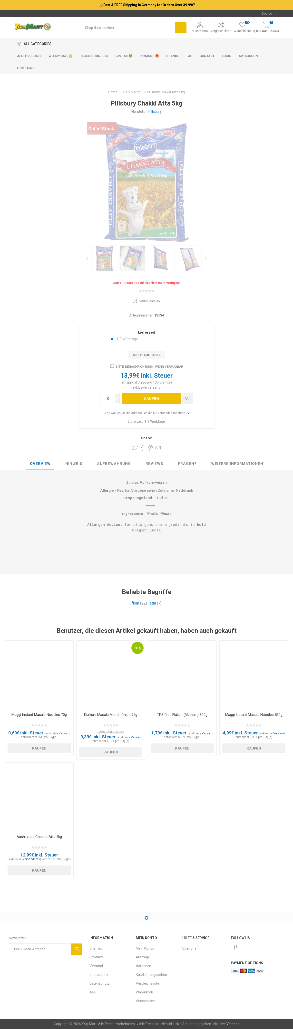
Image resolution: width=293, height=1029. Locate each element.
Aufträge (143, 957)
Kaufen (151, 398)
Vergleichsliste (220, 31)
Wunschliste (145, 1001)
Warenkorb (144, 992)
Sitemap (96, 948)
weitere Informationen (237, 464)
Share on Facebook (143, 448)
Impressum (98, 974)
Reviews (154, 464)
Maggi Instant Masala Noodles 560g (254, 714)
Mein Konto (200, 31)
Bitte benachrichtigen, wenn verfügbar (149, 366)
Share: (146, 438)
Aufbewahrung (114, 464)
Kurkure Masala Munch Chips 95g (110, 714)
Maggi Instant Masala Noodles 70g (39, 714)
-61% (137, 648)
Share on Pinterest (150, 448)
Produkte (96, 957)
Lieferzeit (146, 332)
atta (153, 603)
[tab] (40, 464)
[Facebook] (235, 947)
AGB (93, 992)
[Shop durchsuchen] (127, 27)
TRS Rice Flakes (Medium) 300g (182, 714)
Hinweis (73, 464)
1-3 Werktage (127, 339)
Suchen (180, 27)
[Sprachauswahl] (269, 13)
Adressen (143, 966)
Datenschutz (99, 983)
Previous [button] (88, 258)
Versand (153, 387)
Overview (40, 464)
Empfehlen (158, 448)
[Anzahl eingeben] (107, 398)
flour (135, 603)
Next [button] (205, 258)
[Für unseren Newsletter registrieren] (40, 949)
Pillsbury (155, 111)
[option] (104, 258)
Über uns (189, 948)
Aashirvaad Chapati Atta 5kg (39, 837)
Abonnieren (76, 949)
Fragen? (187, 464)
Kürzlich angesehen (151, 974)
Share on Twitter (135, 448)
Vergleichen (150, 301)
